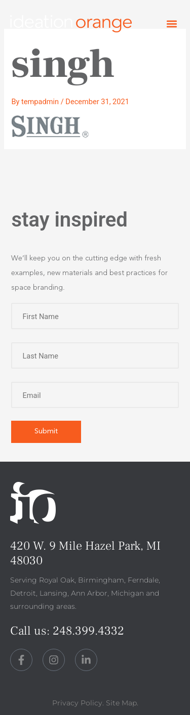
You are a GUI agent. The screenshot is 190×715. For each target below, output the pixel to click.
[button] (171, 24)
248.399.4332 (88, 631)
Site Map (121, 702)
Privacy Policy (77, 702)
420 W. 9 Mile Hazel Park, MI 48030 (85, 553)
